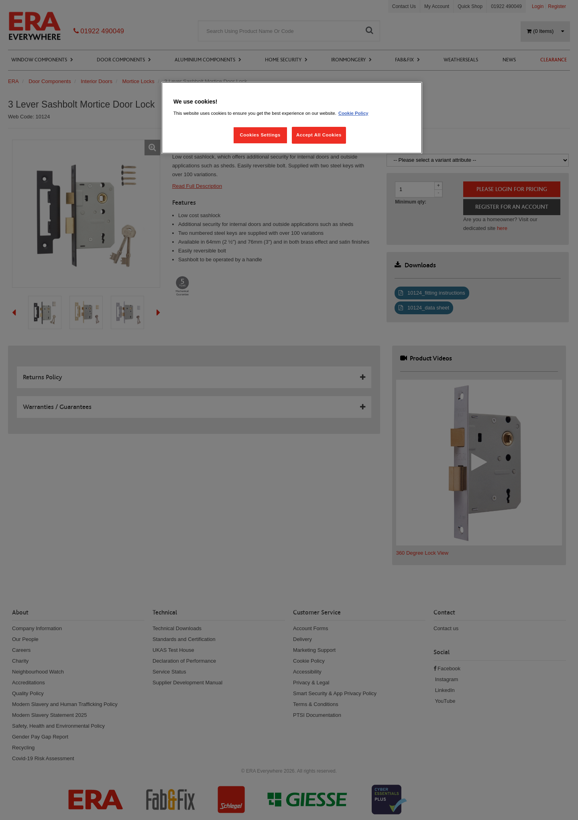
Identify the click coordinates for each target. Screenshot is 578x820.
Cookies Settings (260, 134)
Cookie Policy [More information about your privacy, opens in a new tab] (353, 113)
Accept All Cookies (319, 134)
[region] (291, 118)
